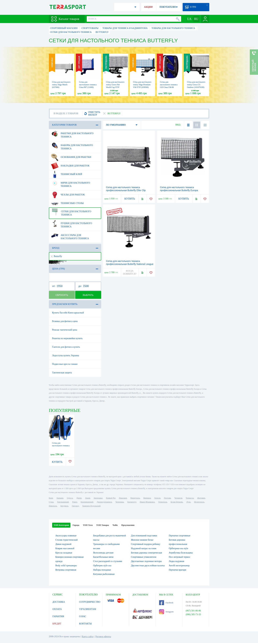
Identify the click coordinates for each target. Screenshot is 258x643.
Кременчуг (131, 502)
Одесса (70, 498)
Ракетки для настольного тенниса (72, 134)
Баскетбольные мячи (103, 557)
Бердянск (64, 506)
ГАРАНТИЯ (58, 616)
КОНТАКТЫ (85, 623)
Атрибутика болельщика (181, 552)
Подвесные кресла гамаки (64, 364)
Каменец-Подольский (91, 506)
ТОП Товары (102, 525)
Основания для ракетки (71, 157)
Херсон (157, 498)
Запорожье (98, 498)
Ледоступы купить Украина (65, 355)
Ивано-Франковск (147, 502)
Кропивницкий (87, 502)
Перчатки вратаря (177, 570)
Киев (51, 498)
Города (76, 525)
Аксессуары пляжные (66, 535)
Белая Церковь (177, 502)
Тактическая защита (62, 372)
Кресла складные (63, 552)
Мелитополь (199, 502)
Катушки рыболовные (104, 574)
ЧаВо (115, 525)
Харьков (59, 498)
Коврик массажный (64, 548)
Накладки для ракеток (70, 166)
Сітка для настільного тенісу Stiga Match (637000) (61, 84)
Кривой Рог (110, 498)
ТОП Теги (87, 525)
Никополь (53, 506)
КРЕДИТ (56, 623)
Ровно (74, 502)
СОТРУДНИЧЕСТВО (89, 602)
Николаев (123, 498)
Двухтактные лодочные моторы (146, 561)
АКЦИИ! (148, 7)
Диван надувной (63, 544)
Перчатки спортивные (179, 535)
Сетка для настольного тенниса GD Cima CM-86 (169, 84)
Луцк (188, 502)
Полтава (167, 498)
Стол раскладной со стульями (107, 561)
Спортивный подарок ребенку (145, 544)
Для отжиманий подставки (144, 535)
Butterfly (56, 256)
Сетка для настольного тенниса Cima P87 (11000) (88, 84)
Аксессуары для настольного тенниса (70, 235)
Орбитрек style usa (102, 565)
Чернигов (178, 498)
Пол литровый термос (179, 557)
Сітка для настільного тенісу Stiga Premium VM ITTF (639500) (142, 84)
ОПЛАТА (57, 609)
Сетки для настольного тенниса (71, 212)
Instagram (166, 611)
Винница (147, 498)
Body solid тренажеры (66, 565)
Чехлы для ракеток (68, 195)
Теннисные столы (67, 203)
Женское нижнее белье (142, 540)
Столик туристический (66, 540)
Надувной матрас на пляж (143, 548)
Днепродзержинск (104, 502)
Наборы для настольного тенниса (72, 146)
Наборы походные (102, 570)
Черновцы (119, 502)
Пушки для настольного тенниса (71, 224)
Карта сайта (87, 636)
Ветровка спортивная (65, 570)
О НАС (82, 616)
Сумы (51, 502)
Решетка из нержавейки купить (67, 338)
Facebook (166, 602)
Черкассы (190, 498)
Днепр (79, 498)
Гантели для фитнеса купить (66, 347)
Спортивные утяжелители (143, 557)
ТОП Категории (61, 525)
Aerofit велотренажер (179, 565)
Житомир (201, 498)
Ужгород (75, 506)
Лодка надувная (176, 561)
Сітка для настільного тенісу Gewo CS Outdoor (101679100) (196, 84)
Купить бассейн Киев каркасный (68, 312)
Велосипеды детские (103, 552)
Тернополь (162, 502)
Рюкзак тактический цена (64, 330)
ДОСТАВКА (58, 602)
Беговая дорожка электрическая (146, 552)
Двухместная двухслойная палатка (148, 565)
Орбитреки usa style (178, 548)
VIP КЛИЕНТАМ (87, 609)
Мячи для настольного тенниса (70, 183)
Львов (87, 498)
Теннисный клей (66, 174)
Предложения (127, 525)
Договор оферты (103, 636)
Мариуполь (135, 498)
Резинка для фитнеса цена (65, 321)
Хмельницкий (63, 502)
